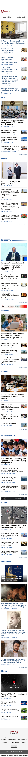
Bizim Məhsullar (12, 739)
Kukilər (24, 742)
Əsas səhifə (7, 17)
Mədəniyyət (6, 561)
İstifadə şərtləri (6, 742)
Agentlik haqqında (8, 737)
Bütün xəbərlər (22, 154)
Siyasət (4, 158)
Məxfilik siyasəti (16, 742)
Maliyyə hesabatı (19, 737)
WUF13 (4, 98)
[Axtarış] (18, 11)
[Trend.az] (5, 11)
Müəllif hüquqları (22, 739)
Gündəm (5, 371)
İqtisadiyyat (6, 240)
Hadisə (4, 503)
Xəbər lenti (21, 17)
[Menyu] (25, 11)
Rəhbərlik (3, 739)
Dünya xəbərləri (8, 436)
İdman (4, 671)
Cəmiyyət (5, 311)
